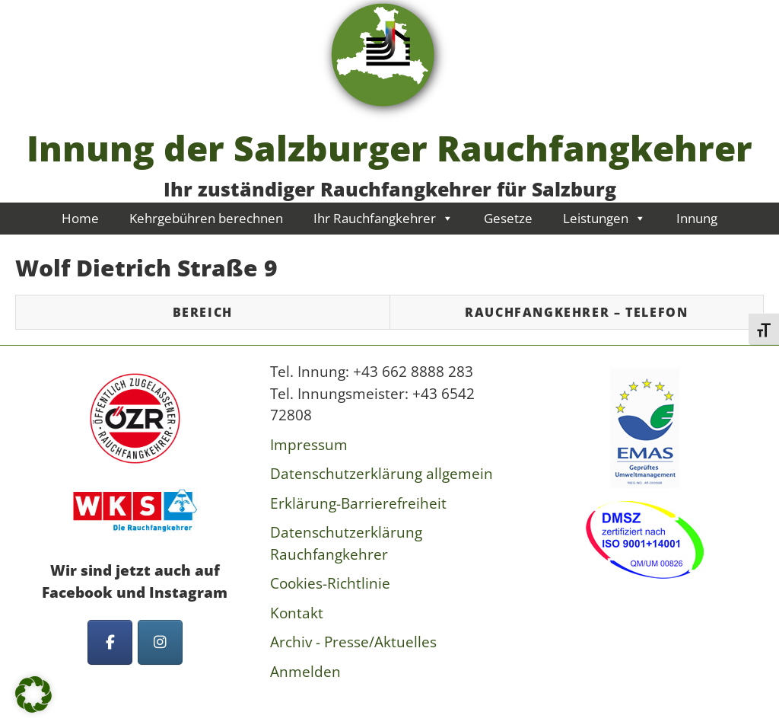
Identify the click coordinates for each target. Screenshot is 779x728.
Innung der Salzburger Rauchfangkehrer (389, 147)
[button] (33, 694)
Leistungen (604, 218)
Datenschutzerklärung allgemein (381, 474)
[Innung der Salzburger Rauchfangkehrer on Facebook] (109, 642)
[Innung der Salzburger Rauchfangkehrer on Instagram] (160, 642)
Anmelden (305, 672)
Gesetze (508, 218)
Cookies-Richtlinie (330, 583)
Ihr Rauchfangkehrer (383, 218)
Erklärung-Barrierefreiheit (358, 503)
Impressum (309, 445)
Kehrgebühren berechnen (206, 218)
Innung (696, 218)
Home (80, 218)
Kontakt (296, 613)
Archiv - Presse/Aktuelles (353, 642)
